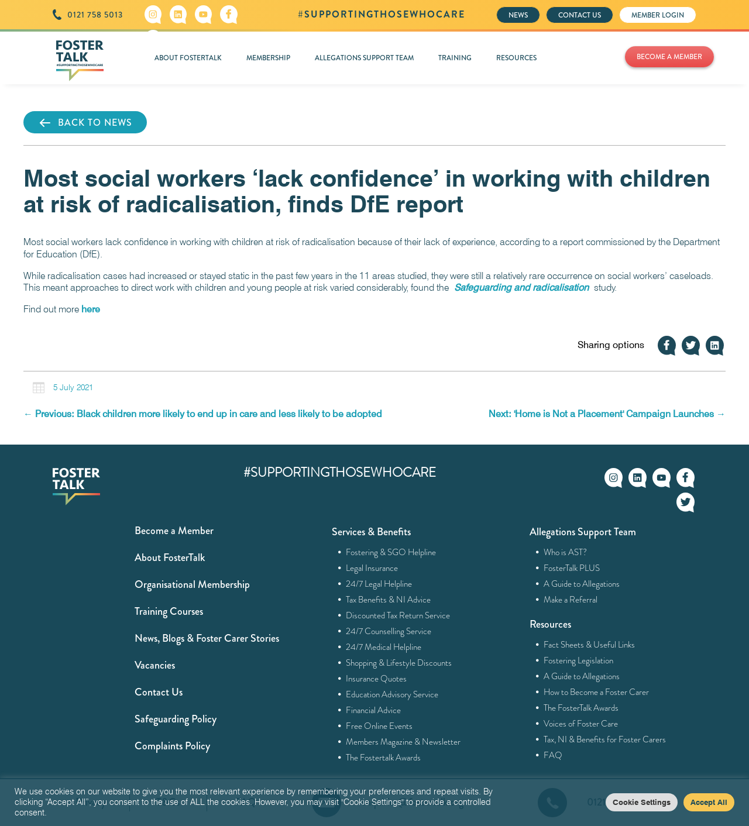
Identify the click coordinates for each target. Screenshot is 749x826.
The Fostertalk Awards (383, 757)
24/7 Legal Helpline (379, 583)
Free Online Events (379, 726)
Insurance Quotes (376, 678)
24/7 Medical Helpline (383, 647)
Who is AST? (565, 552)
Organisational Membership (192, 584)
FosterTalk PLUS (572, 568)
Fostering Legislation (578, 660)
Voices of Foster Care (581, 723)
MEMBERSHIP (268, 58)
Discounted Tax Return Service (398, 615)
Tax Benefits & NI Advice (388, 599)
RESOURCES (516, 58)
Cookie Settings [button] (642, 802)
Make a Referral (570, 599)
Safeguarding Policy (176, 719)
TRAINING (455, 58)
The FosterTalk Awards (581, 707)
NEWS (518, 15)
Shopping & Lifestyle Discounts (399, 662)
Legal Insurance (372, 568)
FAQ (553, 755)
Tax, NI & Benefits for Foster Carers (605, 739)
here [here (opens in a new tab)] (90, 309)
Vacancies (155, 665)
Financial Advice (373, 710)
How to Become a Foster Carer (596, 692)
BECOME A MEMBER (669, 56)
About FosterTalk (170, 557)
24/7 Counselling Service (388, 631)
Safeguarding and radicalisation (521, 287)
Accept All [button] (708, 802)
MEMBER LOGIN (657, 15)
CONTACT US (579, 15)
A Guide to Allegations (582, 583)
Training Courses (169, 611)
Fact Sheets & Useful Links (589, 644)
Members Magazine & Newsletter (403, 741)
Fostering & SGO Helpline (391, 552)
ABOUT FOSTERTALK (188, 58)
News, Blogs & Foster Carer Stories (207, 638)
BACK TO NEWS (85, 123)
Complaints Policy (172, 745)
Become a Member (174, 530)
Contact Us (159, 692)
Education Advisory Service (392, 694)
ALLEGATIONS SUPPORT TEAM (364, 58)
